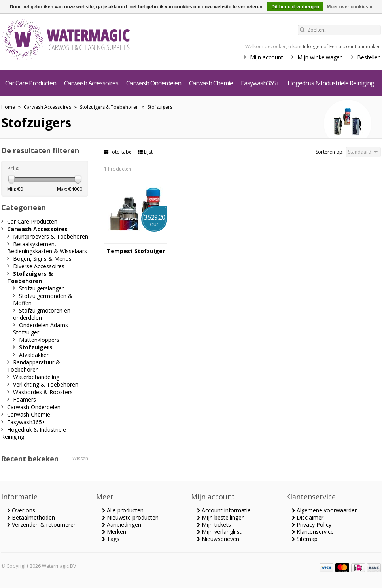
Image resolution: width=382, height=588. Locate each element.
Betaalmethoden (31, 517)
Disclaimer (307, 517)
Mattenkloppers (39, 339)
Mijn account (266, 57)
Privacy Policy (311, 524)
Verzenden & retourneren (42, 524)
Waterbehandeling (36, 377)
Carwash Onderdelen (153, 83)
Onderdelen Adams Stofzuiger (40, 328)
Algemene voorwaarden (325, 510)
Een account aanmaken (355, 46)
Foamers (24, 399)
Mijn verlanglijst (219, 531)
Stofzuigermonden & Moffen (42, 299)
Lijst (145, 151)
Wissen (80, 458)
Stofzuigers (160, 107)
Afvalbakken (34, 354)
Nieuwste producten (130, 517)
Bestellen (369, 57)
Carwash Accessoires (91, 83)
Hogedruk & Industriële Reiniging (330, 83)
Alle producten (123, 510)
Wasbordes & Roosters (43, 392)
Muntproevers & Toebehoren (50, 236)
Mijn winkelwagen (320, 57)
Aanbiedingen (121, 524)
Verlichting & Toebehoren (45, 384)
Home (8, 107)
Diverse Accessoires (38, 266)
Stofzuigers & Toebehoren (109, 107)
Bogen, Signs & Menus (42, 258)
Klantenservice (313, 531)
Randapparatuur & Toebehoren (33, 365)
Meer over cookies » (349, 6)
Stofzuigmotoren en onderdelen (41, 314)
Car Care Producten (30, 83)
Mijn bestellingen (221, 517)
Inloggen (312, 46)
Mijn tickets (214, 524)
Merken (114, 531)
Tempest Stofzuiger (136, 251)
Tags (110, 538)
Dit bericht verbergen (295, 6)
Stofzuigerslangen (42, 288)
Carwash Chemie (211, 83)
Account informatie (224, 510)
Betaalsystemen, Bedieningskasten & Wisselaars (47, 247)
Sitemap (305, 538)
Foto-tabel (119, 151)
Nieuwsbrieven (218, 538)
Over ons (21, 510)
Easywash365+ (260, 83)
